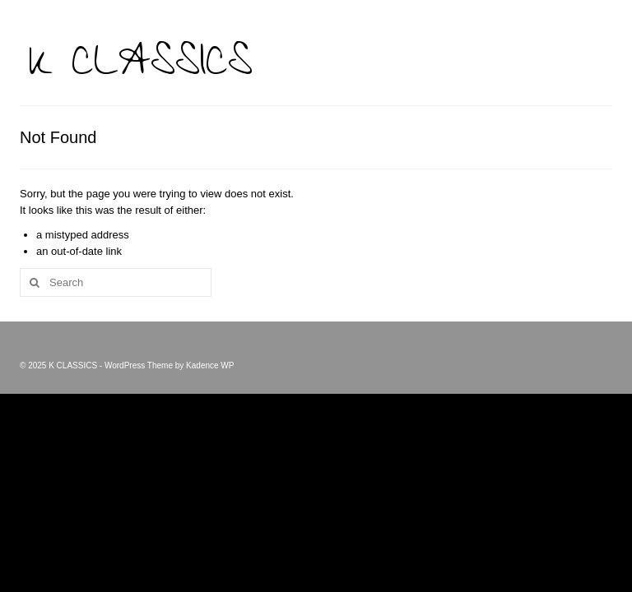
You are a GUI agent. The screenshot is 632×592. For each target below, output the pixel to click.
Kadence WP (210, 365)
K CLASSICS (140, 68)
